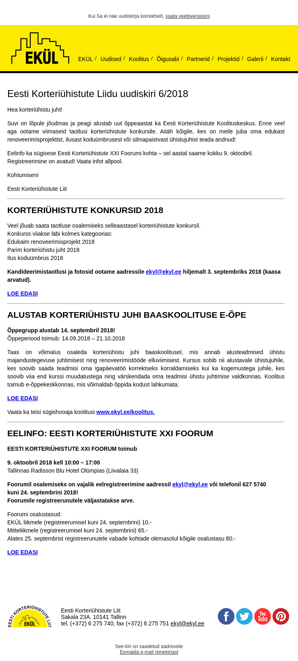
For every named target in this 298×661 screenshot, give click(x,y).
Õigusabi (168, 59)
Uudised (110, 59)
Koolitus (139, 59)
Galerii (255, 59)
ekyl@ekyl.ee (163, 271)
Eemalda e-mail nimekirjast (149, 652)
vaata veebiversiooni (188, 16)
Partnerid (198, 59)
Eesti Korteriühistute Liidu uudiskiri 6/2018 (97, 93)
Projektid (228, 59)
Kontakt (280, 59)
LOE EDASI (22, 398)
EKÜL (85, 59)
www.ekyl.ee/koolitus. (125, 412)
